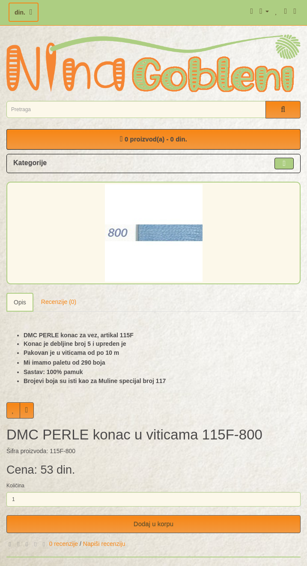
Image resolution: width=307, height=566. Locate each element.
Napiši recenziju (104, 543)
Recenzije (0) (58, 301)
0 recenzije (63, 543)
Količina (15, 486)
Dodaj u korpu (153, 524)
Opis (20, 302)
